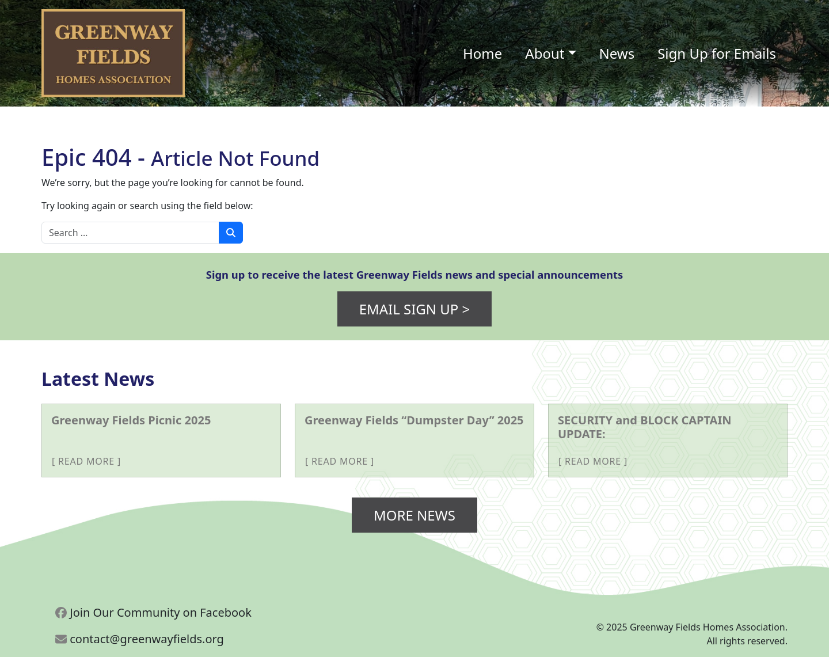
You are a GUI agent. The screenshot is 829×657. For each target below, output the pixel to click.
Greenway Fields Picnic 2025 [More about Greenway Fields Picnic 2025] (131, 420)
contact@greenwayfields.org (139, 639)
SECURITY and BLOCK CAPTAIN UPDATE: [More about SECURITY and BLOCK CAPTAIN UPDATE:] (645, 427)
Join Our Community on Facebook (153, 612)
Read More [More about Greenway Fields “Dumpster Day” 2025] (339, 461)
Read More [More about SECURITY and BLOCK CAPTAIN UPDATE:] (593, 461)
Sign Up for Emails (716, 53)
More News (414, 515)
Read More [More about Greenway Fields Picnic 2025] (86, 461)
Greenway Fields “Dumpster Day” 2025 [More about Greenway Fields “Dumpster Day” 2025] (414, 420)
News (617, 53)
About (544, 53)
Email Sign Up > (414, 308)
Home (482, 53)
